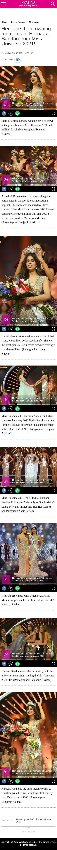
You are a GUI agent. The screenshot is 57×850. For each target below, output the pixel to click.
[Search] (54, 3)
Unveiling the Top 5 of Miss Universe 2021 (33, 820)
